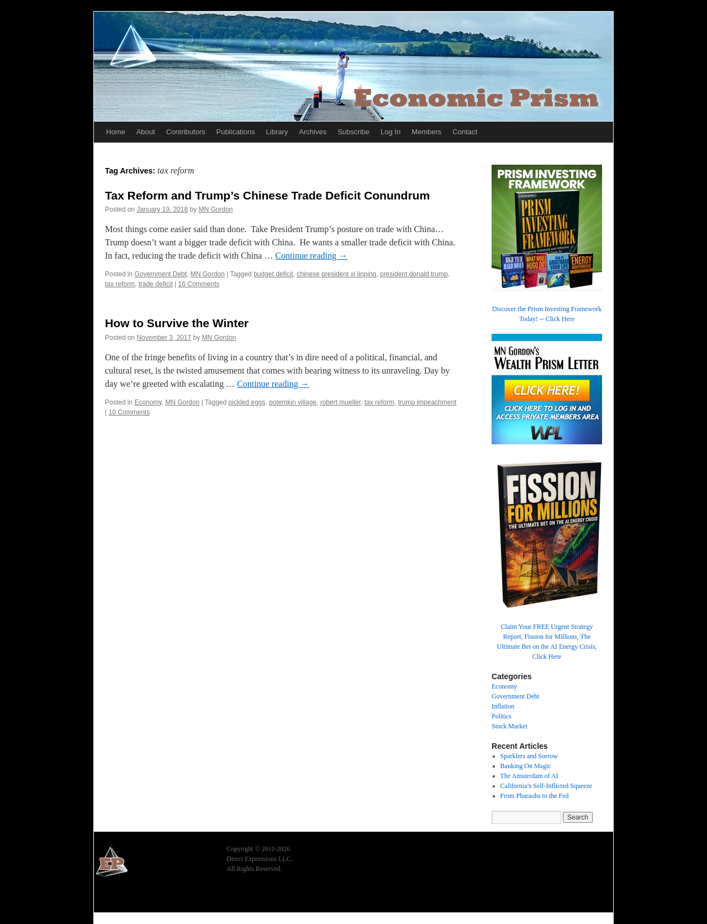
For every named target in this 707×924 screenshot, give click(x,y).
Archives (312, 132)
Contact (464, 132)
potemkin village (292, 402)
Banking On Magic (525, 766)
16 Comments (199, 284)
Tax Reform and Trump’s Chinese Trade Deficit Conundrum (267, 195)
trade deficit (156, 284)
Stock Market (509, 726)
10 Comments (129, 412)
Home (115, 132)
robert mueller (340, 402)
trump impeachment (427, 402)
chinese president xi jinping (336, 274)
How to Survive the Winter (177, 323)
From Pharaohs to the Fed (534, 796)
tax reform (120, 284)
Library (277, 132)
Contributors (185, 132)
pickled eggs (247, 402)
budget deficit (273, 274)
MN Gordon (216, 209)
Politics (501, 716)
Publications (235, 132)
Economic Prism (124, 897)
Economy (147, 402)
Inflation (503, 706)
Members (426, 132)
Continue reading (311, 255)
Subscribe (353, 132)
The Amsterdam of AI (529, 776)
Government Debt (160, 274)
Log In (390, 132)
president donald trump (414, 274)
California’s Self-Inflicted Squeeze (546, 786)
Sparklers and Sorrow (529, 756)
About (145, 132)
